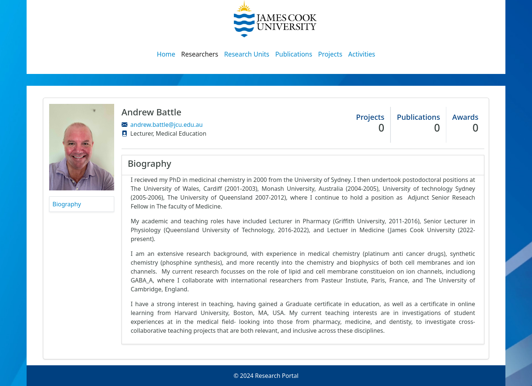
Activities (361, 54)
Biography (66, 204)
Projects (330, 54)
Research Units (246, 54)
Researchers (199, 54)
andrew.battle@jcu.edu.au (166, 125)
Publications (293, 54)
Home (166, 54)
